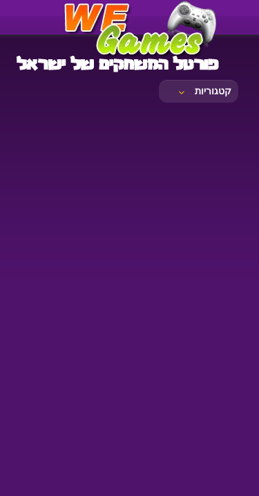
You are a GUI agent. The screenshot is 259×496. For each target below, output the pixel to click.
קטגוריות (203, 90)
